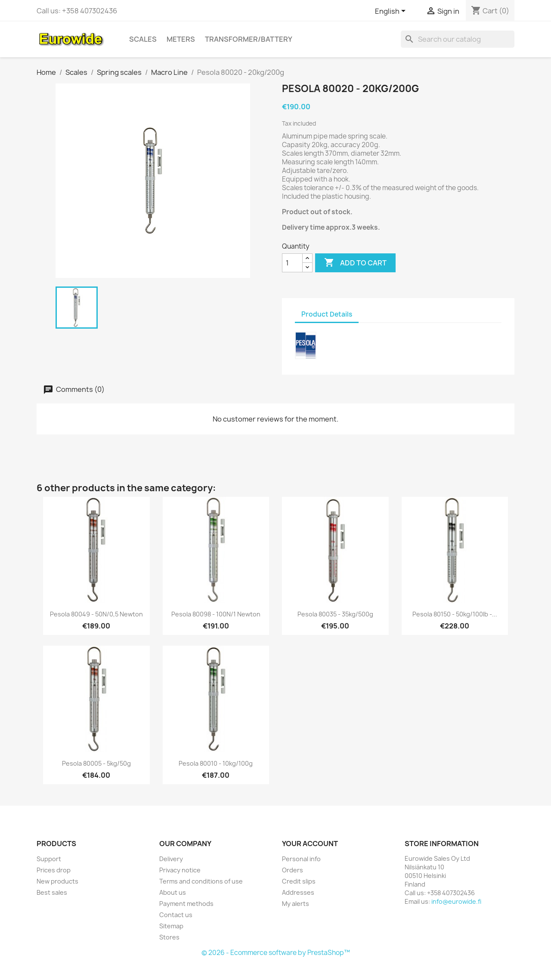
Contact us (175, 915)
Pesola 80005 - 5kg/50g (96, 763)
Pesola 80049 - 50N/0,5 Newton (96, 614)
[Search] (457, 39)
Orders (292, 870)
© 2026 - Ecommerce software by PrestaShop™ (275, 952)
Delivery (171, 859)
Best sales (52, 892)
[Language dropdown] (392, 11)
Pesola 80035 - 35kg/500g (335, 614)
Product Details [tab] (326, 314)
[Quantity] (292, 262)
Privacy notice (180, 870)
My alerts (295, 903)
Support (49, 859)
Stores (169, 937)
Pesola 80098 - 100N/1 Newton (215, 614)
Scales (143, 39)
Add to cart (355, 262)
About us (172, 892)
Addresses (298, 892)
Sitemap (171, 926)
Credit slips (299, 881)
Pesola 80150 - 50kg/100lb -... (454, 614)
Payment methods (186, 903)
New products (57, 881)
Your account (310, 843)
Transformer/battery (248, 39)
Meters (181, 39)
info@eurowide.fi (456, 901)
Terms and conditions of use (201, 881)
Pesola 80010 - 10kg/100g (216, 763)
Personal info (301, 859)
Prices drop (54, 870)
